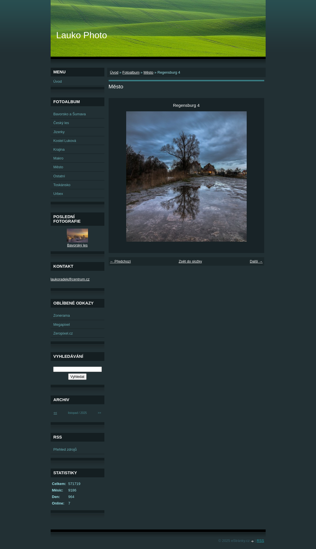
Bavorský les (77, 245)
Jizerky (59, 132)
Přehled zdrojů (65, 449)
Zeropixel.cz (63, 333)
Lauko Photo (81, 35)
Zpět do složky (190, 261)
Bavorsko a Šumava (69, 114)
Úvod (114, 72)
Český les (61, 123)
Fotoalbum (130, 72)
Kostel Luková (64, 141)
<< (55, 412)
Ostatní (59, 176)
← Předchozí (120, 261)
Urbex (58, 193)
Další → (256, 261)
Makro (58, 158)
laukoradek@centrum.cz (70, 279)
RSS (260, 541)
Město (148, 72)
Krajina (59, 149)
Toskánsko (61, 185)
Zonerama (61, 315)
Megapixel (61, 324)
